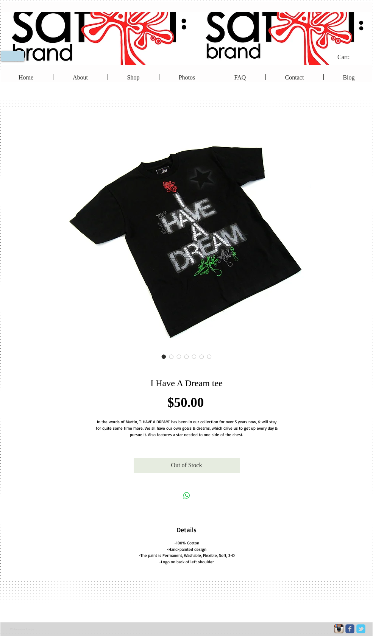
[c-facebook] (349, 628)
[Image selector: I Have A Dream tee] (164, 356)
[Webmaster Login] (22, 629)
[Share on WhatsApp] (186, 495)
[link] (348, 57)
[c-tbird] (360, 628)
